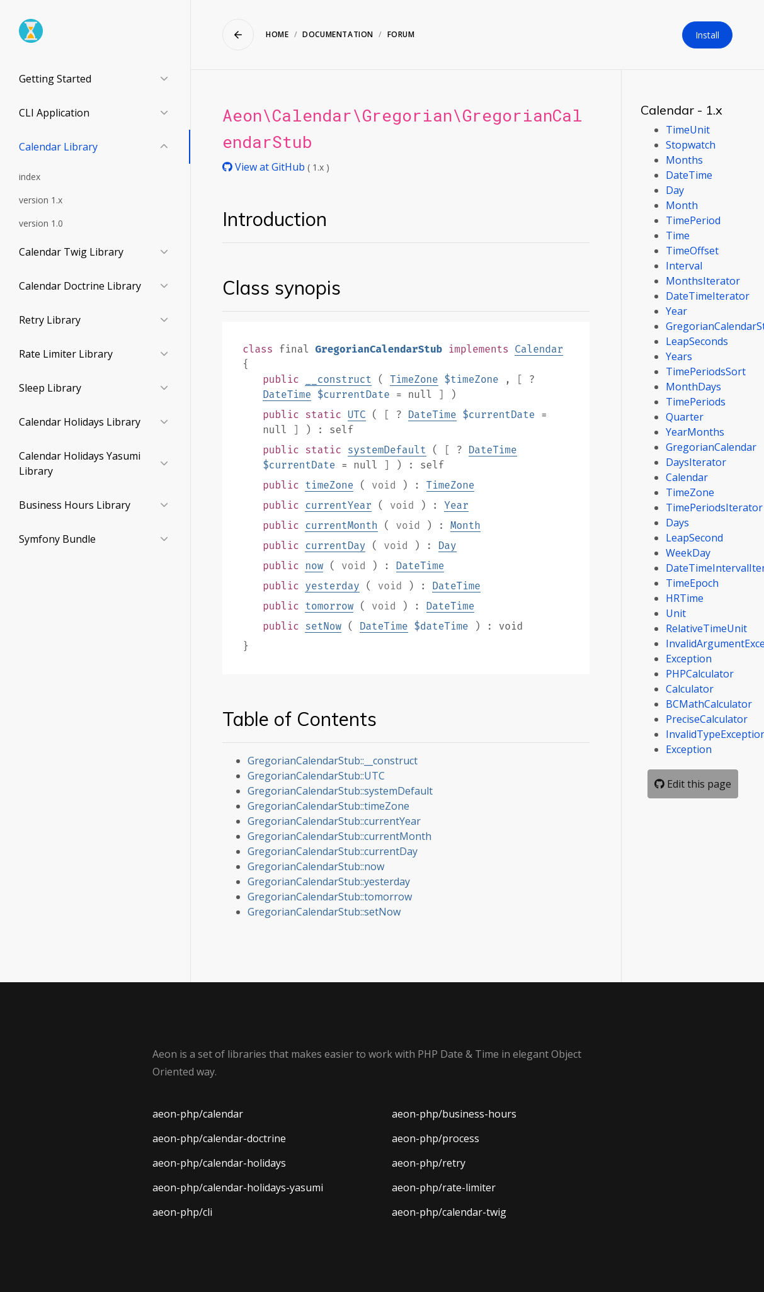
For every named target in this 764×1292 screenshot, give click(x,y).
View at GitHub (264, 167)
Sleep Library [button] (50, 388)
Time (678, 235)
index (29, 177)
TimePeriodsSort (706, 371)
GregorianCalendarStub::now (316, 866)
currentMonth (341, 525)
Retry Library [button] (50, 320)
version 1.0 (41, 223)
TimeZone (414, 379)
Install (707, 35)
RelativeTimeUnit (706, 628)
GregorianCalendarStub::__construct (333, 761)
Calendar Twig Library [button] (71, 252)
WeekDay (688, 553)
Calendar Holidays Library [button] (79, 422)
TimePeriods (696, 402)
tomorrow (329, 606)
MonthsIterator (703, 281)
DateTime (287, 394)
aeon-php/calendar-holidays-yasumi (237, 1187)
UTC (357, 415)
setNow (323, 626)
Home (277, 34)
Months (684, 160)
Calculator (690, 689)
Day (447, 546)
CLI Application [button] (54, 113)
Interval (684, 266)
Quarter (685, 417)
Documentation (337, 34)
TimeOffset (692, 251)
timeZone (329, 485)
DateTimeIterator (708, 296)
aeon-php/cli (182, 1212)
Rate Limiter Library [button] (66, 354)
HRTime (685, 598)
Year (456, 505)
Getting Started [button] (55, 79)
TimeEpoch (692, 583)
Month (465, 525)
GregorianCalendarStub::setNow (324, 912)
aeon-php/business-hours (454, 1114)
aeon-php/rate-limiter (444, 1187)
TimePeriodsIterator (714, 507)
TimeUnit (688, 130)
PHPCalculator (700, 674)
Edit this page (692, 784)
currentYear (338, 505)
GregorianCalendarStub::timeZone (328, 806)
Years (679, 356)
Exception (689, 659)
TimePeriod (693, 220)
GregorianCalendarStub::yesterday (329, 881)
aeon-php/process (435, 1138)
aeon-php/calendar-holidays (219, 1163)
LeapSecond (694, 538)
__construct (338, 379)
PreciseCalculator (707, 719)
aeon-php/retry (428, 1163)
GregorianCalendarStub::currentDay (333, 851)
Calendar (539, 349)
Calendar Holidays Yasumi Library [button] (79, 463)
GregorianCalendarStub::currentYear (334, 821)
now (314, 566)
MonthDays (693, 387)
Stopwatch (691, 145)
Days (677, 523)
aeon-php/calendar (197, 1114)
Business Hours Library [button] (74, 505)
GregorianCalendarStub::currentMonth (339, 836)
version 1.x (40, 200)
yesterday (332, 586)
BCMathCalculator (709, 704)
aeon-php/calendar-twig (449, 1212)
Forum (401, 34)
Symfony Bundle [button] (57, 539)
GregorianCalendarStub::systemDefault (340, 791)
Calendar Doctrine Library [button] (80, 286)
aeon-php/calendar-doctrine (219, 1138)
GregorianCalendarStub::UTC (316, 776)
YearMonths (695, 432)
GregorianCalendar (711, 447)
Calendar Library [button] (58, 147)
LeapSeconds (697, 341)
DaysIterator (696, 462)
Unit (676, 613)
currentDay (335, 546)
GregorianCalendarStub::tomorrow (330, 897)
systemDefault (387, 450)
